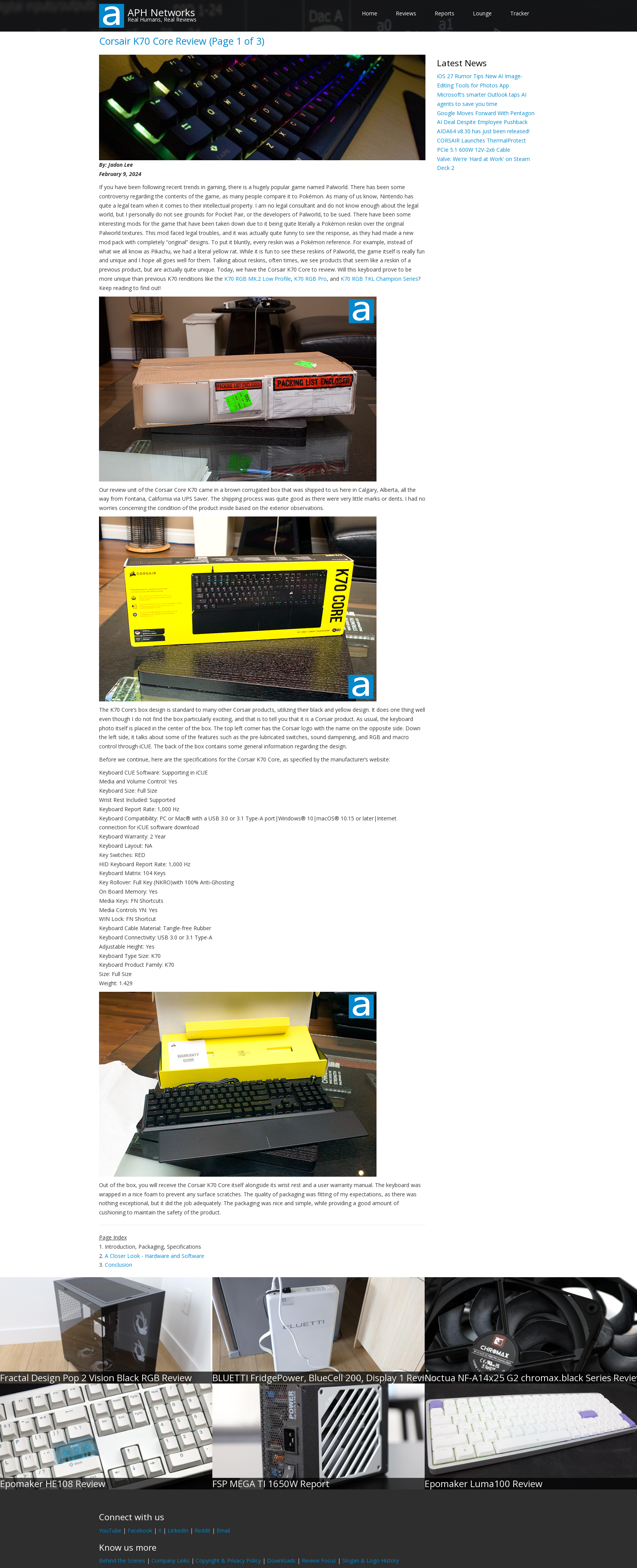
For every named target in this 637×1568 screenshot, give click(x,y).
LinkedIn (178, 1530)
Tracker (519, 13)
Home (369, 13)
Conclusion (118, 1264)
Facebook (140, 1530)
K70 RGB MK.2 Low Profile (257, 278)
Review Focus (319, 1560)
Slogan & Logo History (370, 1560)
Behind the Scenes (122, 1560)
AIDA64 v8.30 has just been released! (483, 131)
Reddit (202, 1530)
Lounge (482, 13)
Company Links (170, 1560)
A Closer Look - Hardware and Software (154, 1255)
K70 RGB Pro (310, 278)
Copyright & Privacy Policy (228, 1560)
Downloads (281, 1560)
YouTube (110, 1530)
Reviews (406, 13)
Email (223, 1530)
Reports (444, 13)
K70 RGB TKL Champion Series (379, 278)
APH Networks (161, 12)
